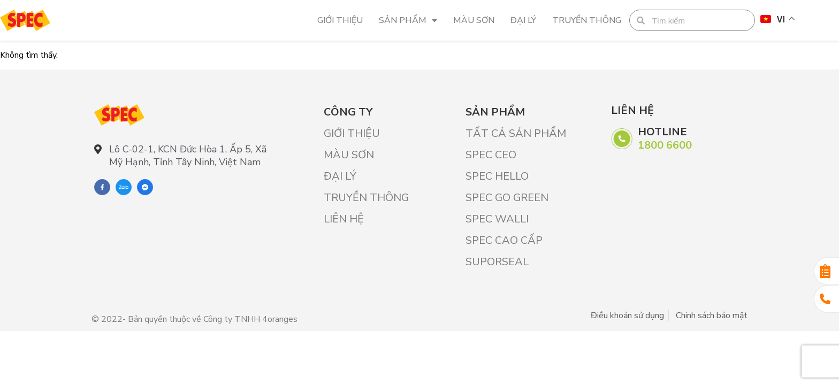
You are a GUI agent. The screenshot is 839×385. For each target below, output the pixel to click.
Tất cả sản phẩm (516, 133)
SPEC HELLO (497, 176)
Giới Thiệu (340, 20)
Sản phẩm (408, 20)
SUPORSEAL (497, 262)
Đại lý (523, 20)
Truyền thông (586, 20)
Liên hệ (344, 219)
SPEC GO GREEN (507, 197)
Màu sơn (473, 20)
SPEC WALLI (497, 219)
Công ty (348, 112)
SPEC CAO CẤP (504, 240)
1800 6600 (665, 145)
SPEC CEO (491, 155)
